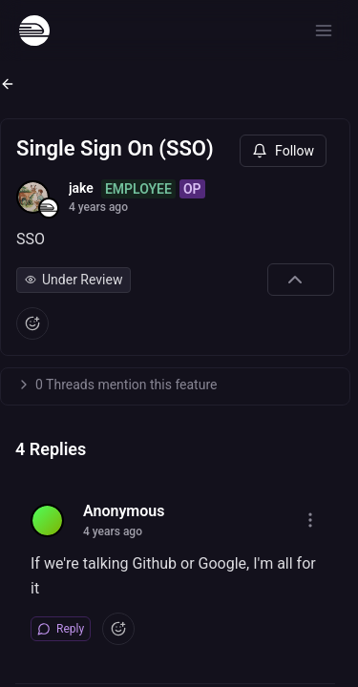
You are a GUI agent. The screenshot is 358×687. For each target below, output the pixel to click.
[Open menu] (323, 30)
